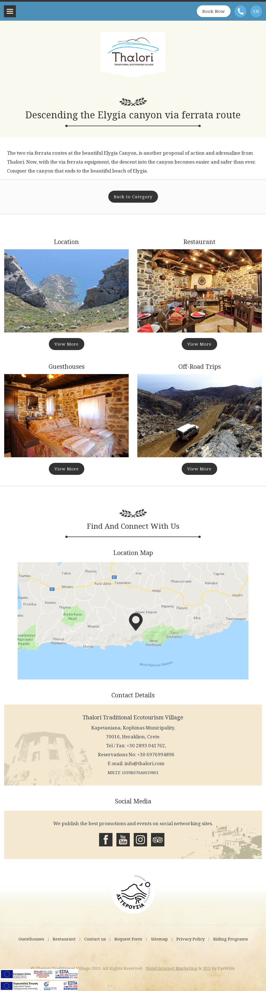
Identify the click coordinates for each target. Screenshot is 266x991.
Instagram (140, 839)
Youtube (123, 839)
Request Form (128, 939)
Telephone (240, 11)
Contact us (95, 939)
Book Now (213, 11)
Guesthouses (31, 939)
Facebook (105, 839)
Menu (10, 11)
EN (256, 11)
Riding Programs (230, 939)
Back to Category (133, 196)
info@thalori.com (144, 763)
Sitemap (159, 939)
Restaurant (64, 939)
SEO (207, 968)
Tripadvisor (157, 839)
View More (66, 344)
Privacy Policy (190, 939)
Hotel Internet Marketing (171, 968)
